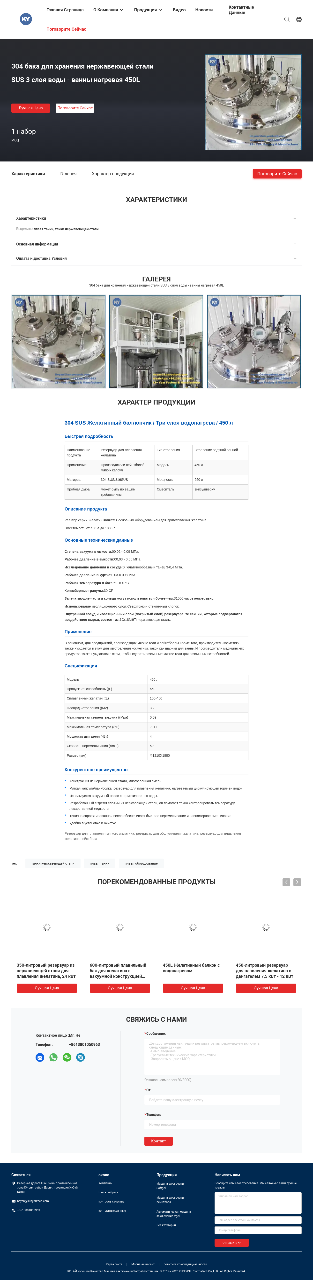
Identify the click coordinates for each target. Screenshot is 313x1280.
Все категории (166, 1225)
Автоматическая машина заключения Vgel (173, 1214)
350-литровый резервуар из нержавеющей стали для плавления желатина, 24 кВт (46, 971)
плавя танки (99, 863)
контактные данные (112, 1210)
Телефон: (153, 1115)
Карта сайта (114, 1264)
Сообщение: (156, 1033)
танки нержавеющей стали (53, 863)
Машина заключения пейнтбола (170, 1200)
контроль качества (111, 1201)
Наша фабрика (108, 1192)
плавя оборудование (141, 863)
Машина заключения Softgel (170, 1186)
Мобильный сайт (143, 1264)
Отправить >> (232, 1243)
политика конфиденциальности (185, 1264)
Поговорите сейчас (75, 108)
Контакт (158, 1141)
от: (148, 1090)
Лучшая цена (31, 108)
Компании (105, 1183)
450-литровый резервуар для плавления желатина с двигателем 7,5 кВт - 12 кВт (264, 971)
